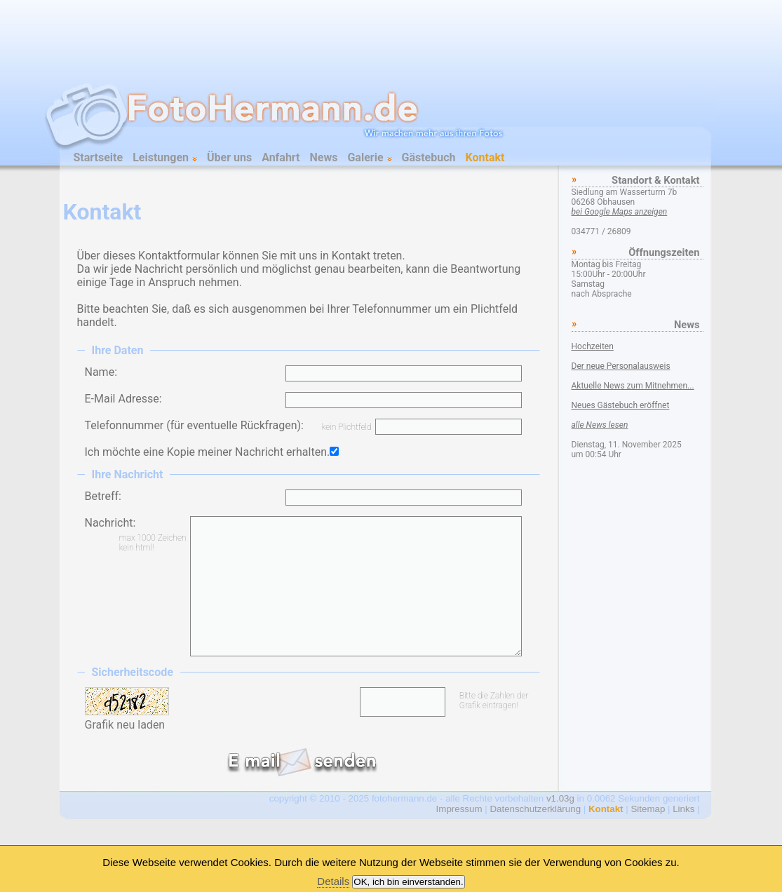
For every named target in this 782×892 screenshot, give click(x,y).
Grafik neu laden (125, 724)
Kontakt (485, 157)
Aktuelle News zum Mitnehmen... (633, 386)
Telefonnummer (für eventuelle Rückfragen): (194, 425)
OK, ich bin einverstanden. (408, 882)
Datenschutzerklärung (535, 809)
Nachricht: (110, 522)
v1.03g (560, 798)
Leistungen (165, 157)
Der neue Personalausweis (621, 366)
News (324, 157)
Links (683, 809)
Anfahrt (280, 157)
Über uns (229, 157)
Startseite (98, 157)
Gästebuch (429, 157)
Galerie (369, 157)
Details (333, 881)
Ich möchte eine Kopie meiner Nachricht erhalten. (207, 452)
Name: (101, 372)
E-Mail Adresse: (123, 398)
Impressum (459, 809)
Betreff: (103, 496)
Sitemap (648, 809)
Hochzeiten (593, 346)
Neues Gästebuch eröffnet (621, 405)
